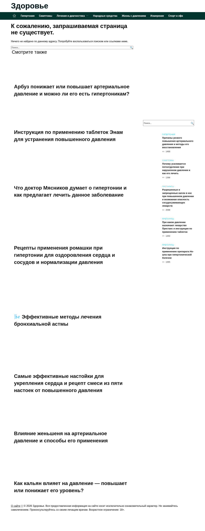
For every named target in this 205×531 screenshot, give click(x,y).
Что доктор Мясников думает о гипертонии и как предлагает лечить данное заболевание (70, 191)
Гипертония (28, 15)
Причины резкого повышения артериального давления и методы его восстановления (177, 143)
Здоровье (29, 6)
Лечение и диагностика (71, 15)
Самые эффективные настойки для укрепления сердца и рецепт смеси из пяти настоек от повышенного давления (68, 383)
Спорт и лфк (175, 15)
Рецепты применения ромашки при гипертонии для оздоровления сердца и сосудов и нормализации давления (65, 255)
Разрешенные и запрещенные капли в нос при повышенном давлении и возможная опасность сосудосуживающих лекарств (178, 198)
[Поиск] (131, 47)
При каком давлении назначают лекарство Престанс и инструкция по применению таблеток (177, 227)
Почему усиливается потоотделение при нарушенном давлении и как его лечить (176, 169)
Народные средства (105, 15)
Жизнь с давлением (134, 15)
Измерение (157, 15)
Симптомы (45, 15)
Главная (14, 15)
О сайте (15, 506)
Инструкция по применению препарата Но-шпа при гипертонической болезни (178, 253)
